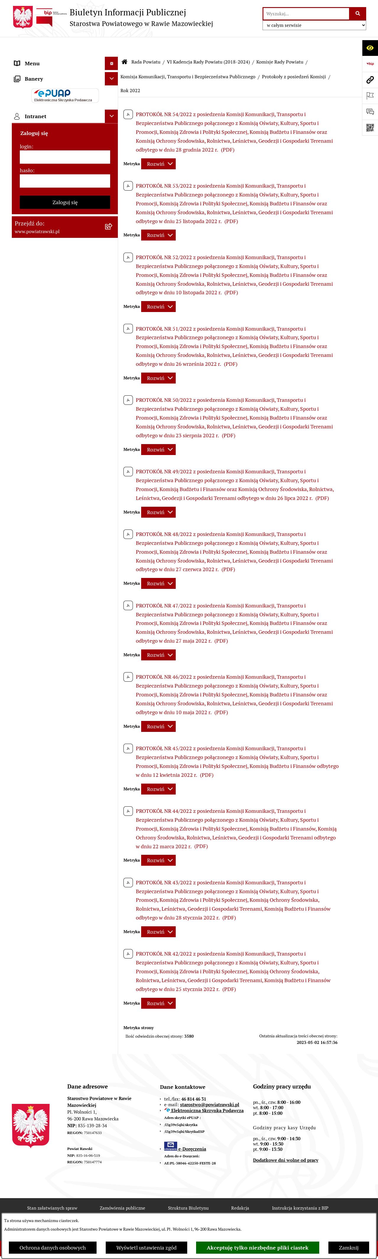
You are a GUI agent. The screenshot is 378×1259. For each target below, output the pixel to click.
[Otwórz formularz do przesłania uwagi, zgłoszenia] (370, 112)
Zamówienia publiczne (122, 1190)
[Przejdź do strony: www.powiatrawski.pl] (370, 80)
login (26, 519)
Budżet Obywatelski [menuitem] (37, 152)
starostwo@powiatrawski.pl (209, 1087)
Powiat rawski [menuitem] (30, 72)
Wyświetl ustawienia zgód (146, 1247)
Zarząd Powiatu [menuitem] (32, 98)
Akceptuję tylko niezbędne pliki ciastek (258, 1247)
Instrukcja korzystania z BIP (300, 1190)
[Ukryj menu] (111, 45)
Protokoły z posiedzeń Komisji (294, 59)
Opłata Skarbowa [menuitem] (34, 213)
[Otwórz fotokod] (370, 128)
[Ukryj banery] (111, 452)
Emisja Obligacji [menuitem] (33, 316)
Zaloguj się (65, 575)
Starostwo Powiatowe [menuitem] (39, 125)
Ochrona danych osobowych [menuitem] (47, 396)
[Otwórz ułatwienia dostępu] (370, 48)
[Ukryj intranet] (111, 489)
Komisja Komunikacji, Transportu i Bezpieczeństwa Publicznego (187, 59)
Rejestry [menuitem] (24, 436)
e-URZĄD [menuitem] (25, 138)
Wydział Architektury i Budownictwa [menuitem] (57, 282)
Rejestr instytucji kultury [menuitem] (43, 383)
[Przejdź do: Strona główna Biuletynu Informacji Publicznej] (124, 44)
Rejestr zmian (52, 1211)
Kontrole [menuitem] (24, 410)
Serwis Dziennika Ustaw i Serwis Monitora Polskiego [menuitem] (52, 251)
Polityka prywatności (296, 1211)
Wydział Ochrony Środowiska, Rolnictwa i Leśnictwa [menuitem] (49, 299)
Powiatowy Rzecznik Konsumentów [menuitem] (56, 370)
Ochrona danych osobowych (52, 1247)
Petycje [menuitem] (22, 356)
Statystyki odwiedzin (179, 1211)
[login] (65, 530)
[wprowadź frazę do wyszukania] (306, 13)
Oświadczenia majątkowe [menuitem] (44, 165)
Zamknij (349, 1247)
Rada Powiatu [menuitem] (30, 85)
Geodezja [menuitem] (25, 269)
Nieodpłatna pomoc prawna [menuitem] (46, 343)
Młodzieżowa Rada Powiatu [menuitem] (46, 112)
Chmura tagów (238, 1211)
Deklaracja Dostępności (112, 1211)
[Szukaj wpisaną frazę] (358, 13)
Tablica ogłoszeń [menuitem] (33, 199)
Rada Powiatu (145, 44)
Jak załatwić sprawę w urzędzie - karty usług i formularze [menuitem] (58, 182)
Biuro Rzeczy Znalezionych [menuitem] (46, 330)
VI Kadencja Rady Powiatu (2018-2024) (208, 44)
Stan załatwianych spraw (52, 1190)
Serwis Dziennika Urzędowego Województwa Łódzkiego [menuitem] (49, 230)
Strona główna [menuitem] (31, 59)
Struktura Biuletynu (188, 1190)
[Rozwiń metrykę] (158, 146)
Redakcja (240, 1190)
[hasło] (65, 554)
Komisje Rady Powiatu (279, 44)
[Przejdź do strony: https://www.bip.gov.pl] (370, 64)
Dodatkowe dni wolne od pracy (285, 1142)
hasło (26, 543)
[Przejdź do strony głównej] (112, 17)
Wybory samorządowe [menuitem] (40, 423)
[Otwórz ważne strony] (370, 96)
